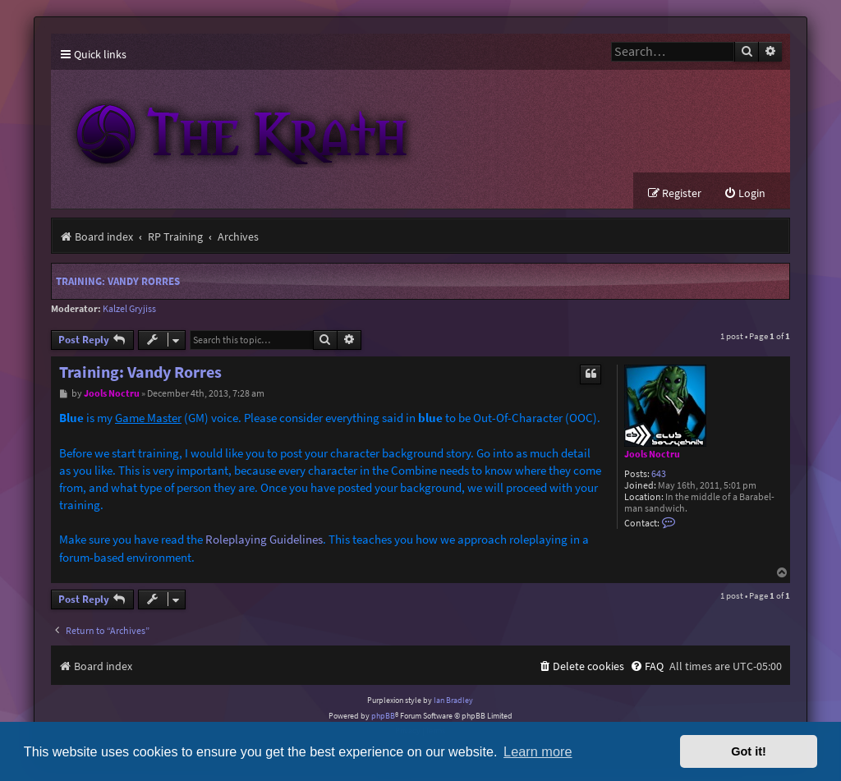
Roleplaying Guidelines (264, 539)
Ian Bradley (453, 700)
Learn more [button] (537, 751)
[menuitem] (744, 193)
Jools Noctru (652, 454)
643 (658, 474)
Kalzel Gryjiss (129, 308)
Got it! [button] (748, 751)
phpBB (383, 715)
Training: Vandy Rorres (118, 281)
